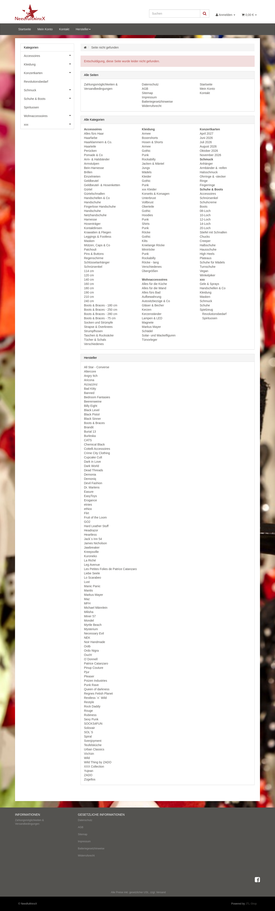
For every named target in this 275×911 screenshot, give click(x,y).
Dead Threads (93, 470)
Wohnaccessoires (49, 115)
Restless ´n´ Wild (95, 698)
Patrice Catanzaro (96, 663)
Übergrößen (150, 271)
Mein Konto (45, 29)
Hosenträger (92, 223)
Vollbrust (147, 202)
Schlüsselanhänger (97, 262)
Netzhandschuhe (95, 215)
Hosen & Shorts (152, 142)
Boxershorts (150, 138)
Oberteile (148, 206)
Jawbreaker (91, 547)
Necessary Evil (94, 633)
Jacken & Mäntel (153, 163)
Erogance (90, 500)
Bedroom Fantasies (97, 397)
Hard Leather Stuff (96, 526)
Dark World (91, 466)
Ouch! (88, 655)
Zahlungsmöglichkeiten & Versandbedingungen (29, 822)
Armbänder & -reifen (213, 168)
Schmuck (206, 301)
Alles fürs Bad (151, 292)
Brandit (88, 427)
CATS (88, 440)
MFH (87, 603)
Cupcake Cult (93, 457)
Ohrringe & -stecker (213, 176)
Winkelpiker (207, 275)
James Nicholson (95, 543)
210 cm (89, 296)
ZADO (88, 775)
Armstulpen (91, 163)
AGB (145, 88)
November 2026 (210, 155)
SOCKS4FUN (93, 723)
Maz (87, 599)
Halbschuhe (208, 245)
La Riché (90, 560)
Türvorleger (149, 339)
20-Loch (205, 228)
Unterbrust (149, 198)
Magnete (147, 322)
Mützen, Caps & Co (97, 245)
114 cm (89, 271)
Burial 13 (90, 431)
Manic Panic (92, 586)
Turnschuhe (207, 266)
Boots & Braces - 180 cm (100, 305)
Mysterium (91, 629)
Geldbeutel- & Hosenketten (102, 185)
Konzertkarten (49, 72)
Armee (146, 133)
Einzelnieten (92, 176)
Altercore (90, 371)
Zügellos (89, 779)
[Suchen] (174, 13)
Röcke (146, 232)
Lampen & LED (152, 318)
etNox (88, 509)
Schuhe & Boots (49, 98)
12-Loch (205, 219)
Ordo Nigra (91, 650)
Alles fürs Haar (94, 133)
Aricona (89, 380)
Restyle (89, 702)
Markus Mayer (151, 327)
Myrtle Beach (93, 625)
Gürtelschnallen (94, 193)
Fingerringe (207, 185)
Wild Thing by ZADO (97, 762)
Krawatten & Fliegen (97, 232)
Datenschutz (150, 84)
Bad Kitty (90, 388)
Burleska (90, 436)
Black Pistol (91, 414)
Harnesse (90, 219)
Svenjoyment (92, 740)
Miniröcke (148, 249)
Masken (89, 241)
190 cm (89, 292)
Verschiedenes (94, 344)
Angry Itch (91, 375)
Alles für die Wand (154, 288)
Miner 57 (90, 616)
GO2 (87, 521)
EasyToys (90, 496)
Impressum (149, 97)
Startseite (24, 29)
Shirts (146, 223)
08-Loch (205, 211)
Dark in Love (92, 461)
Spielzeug (206, 309)
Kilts (144, 241)
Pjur (86, 672)
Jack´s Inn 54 (93, 539)
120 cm (89, 275)
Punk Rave (91, 685)
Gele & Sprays (209, 284)
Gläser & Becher (153, 305)
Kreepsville (91, 552)
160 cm (89, 284)
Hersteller (83, 29)
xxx (49, 124)
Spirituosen (209, 318)
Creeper (205, 241)
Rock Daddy (92, 706)
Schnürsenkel (93, 266)
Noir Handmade (94, 642)
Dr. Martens (91, 487)
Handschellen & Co (97, 198)
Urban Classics (94, 749)
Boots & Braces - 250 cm (100, 309)
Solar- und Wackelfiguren (159, 335)
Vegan (204, 271)
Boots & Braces (94, 423)
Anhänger (206, 163)
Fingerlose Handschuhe (100, 206)
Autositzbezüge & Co (156, 301)
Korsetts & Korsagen (155, 193)
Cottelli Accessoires (97, 448)
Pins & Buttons (94, 254)
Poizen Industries (95, 680)
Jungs (146, 168)
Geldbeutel (91, 181)
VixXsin (89, 753)
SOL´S (88, 732)
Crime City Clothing (97, 453)
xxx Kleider (149, 189)
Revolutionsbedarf (213, 314)
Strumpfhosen (93, 331)
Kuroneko (90, 556)
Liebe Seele (92, 573)
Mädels (146, 172)
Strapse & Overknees (98, 327)
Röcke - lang (150, 262)
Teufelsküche (93, 745)
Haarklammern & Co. (98, 142)
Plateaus (205, 258)
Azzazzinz (91, 384)
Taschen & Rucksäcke (99, 335)
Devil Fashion (93, 483)
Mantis (88, 590)
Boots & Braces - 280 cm (100, 314)
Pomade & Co (93, 155)
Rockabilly (149, 159)
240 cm (89, 301)
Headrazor (91, 530)
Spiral (88, 736)
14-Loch (205, 223)
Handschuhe (92, 202)
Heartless (90, 534)
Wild (87, 758)
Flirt (86, 513)
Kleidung (206, 292)
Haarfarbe (90, 138)
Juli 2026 (206, 142)
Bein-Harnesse (94, 168)
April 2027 (206, 133)
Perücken (90, 150)
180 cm (89, 288)
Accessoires (208, 193)
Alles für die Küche (154, 284)
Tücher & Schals (95, 339)
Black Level (91, 410)
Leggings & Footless (97, 236)
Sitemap (147, 93)
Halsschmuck (209, 172)
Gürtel (88, 189)
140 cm (89, 279)
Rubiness (90, 715)
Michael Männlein (95, 607)
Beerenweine (93, 401)
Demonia (90, 474)
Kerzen (146, 309)
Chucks (205, 236)
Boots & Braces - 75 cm (100, 318)
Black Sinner (92, 418)
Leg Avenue (92, 564)
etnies (88, 504)
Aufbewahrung (151, 296)
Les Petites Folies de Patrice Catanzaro (110, 569)
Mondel (89, 620)
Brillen (88, 172)
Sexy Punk (91, 719)
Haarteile (90, 146)
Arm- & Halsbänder (97, 159)
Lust (87, 582)
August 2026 (208, 146)
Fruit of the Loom (95, 517)
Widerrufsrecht (151, 106)
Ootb (87, 646)
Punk (145, 155)
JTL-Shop (251, 903)
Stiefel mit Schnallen (213, 232)
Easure (88, 491)
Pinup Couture (93, 667)
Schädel (147, 331)
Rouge (88, 710)
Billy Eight (90, 406)
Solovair (89, 728)
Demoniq (90, 479)
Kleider (146, 176)
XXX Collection (94, 766)
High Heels (207, 254)
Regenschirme (93, 258)
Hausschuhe (208, 249)
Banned (89, 393)
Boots (204, 206)
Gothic (146, 150)
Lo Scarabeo (92, 577)
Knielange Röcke (153, 245)
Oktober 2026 (209, 150)
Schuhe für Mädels (212, 262)
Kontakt (64, 29)
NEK (87, 637)
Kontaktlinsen (93, 228)
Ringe (204, 181)
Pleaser (89, 676)
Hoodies (147, 215)
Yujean (88, 771)
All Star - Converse (96, 367)
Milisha (88, 612)
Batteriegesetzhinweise (157, 101)
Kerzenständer (151, 314)
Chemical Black (94, 444)
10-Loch (205, 215)
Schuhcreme (208, 202)
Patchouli (90, 249)
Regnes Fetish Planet (98, 693)
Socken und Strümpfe (98, 322)
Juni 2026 (206, 138)
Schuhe (205, 305)
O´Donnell (91, 659)
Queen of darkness (96, 689)
